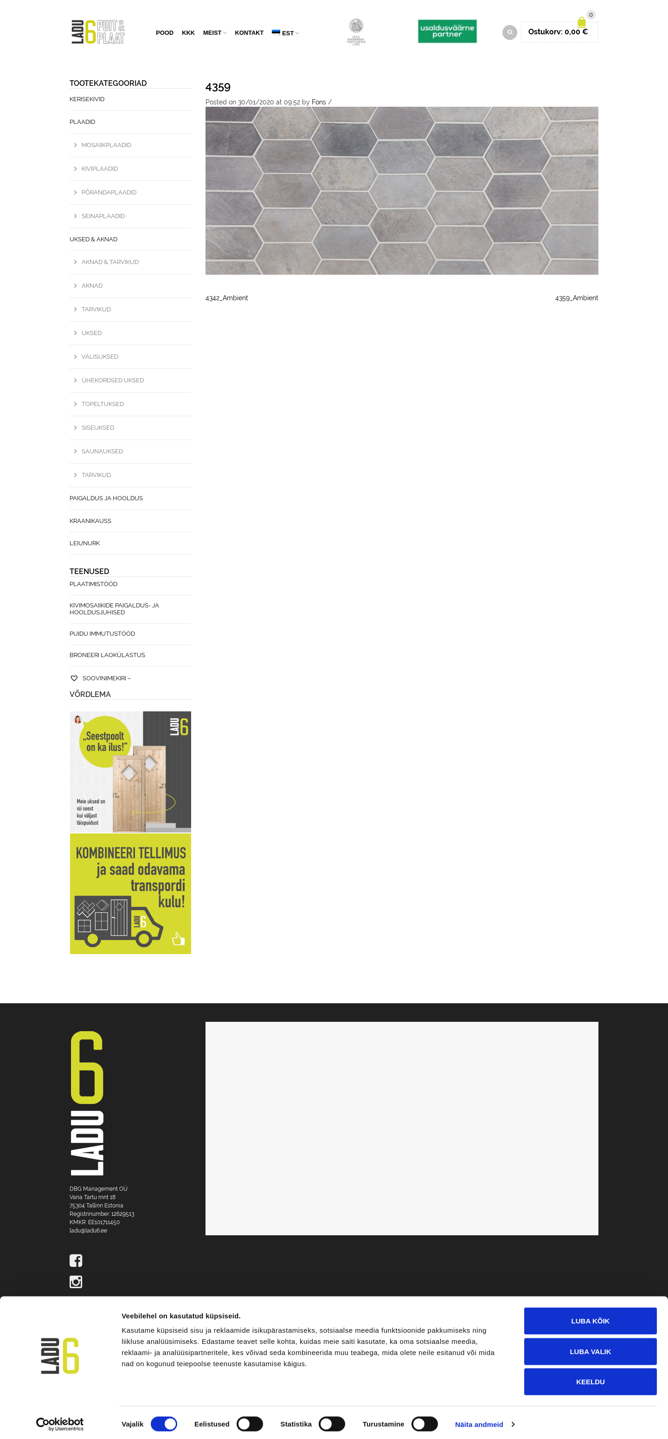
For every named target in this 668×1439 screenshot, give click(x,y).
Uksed (92, 334)
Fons (319, 103)
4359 (218, 87)
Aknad (92, 287)
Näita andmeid (479, 1421)
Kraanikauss (90, 521)
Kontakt (249, 33)
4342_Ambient (227, 299)
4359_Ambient (576, 299)
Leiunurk (85, 544)
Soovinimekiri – (100, 679)
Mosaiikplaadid (106, 146)
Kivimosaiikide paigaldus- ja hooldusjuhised (114, 610)
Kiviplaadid (100, 169)
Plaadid (82, 123)
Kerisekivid (87, 100)
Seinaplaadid (103, 216)
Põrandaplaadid (109, 193)
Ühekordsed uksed (113, 381)
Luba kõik (591, 1317)
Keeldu (590, 1378)
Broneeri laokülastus (107, 656)
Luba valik (590, 1348)
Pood (164, 33)
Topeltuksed (103, 405)
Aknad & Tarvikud (110, 263)
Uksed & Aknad (93, 240)
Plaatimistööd (93, 585)
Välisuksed (100, 358)
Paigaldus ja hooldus (106, 499)
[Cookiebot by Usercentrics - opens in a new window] (60, 1421)
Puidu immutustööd (102, 635)
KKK (188, 33)
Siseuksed (98, 429)
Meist (212, 33)
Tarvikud (96, 310)
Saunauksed (102, 452)
